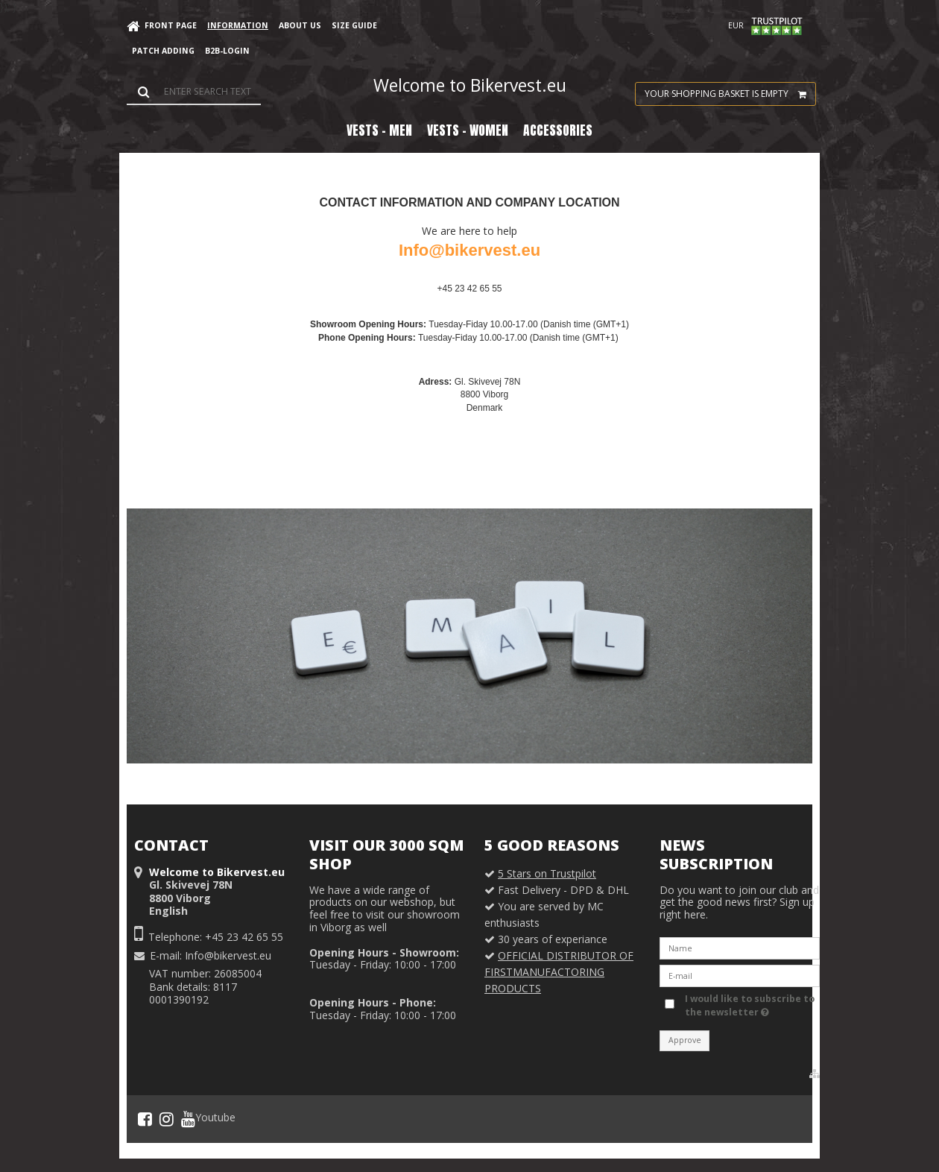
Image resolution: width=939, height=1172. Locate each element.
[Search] (194, 92)
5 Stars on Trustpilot (547, 873)
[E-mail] (740, 975)
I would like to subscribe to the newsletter (749, 1005)
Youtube (208, 1119)
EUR (736, 25)
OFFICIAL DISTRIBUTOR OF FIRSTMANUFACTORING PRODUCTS (558, 971)
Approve (684, 1040)
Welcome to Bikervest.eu (469, 85)
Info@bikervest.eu (228, 955)
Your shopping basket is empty (730, 94)
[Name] (740, 947)
